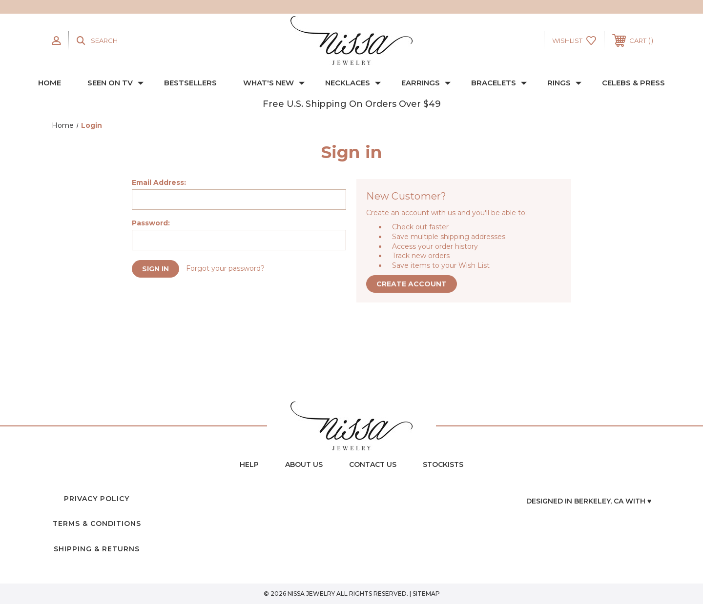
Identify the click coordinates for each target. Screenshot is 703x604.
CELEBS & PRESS (633, 82)
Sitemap (426, 593)
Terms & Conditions (97, 523)
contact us (372, 464)
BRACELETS (499, 83)
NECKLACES (353, 83)
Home (49, 82)
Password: (151, 223)
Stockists (443, 464)
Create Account (411, 284)
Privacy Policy (96, 498)
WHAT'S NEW (274, 83)
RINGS (564, 83)
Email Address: (159, 182)
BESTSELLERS (190, 82)
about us (304, 464)
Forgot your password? (225, 268)
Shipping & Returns (97, 548)
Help (249, 464)
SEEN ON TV (115, 83)
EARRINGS (426, 83)
